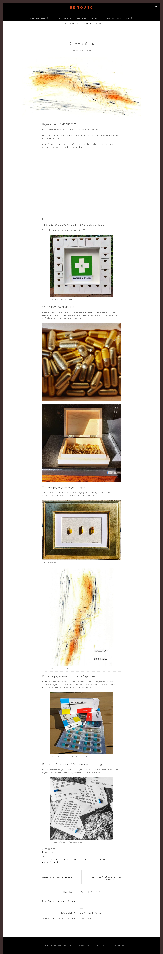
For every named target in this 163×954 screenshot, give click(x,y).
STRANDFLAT (37, 18)
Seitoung (81, 7)
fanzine (77, 859)
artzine (63, 859)
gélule (83, 859)
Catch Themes (117, 945)
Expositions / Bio (118, 18)
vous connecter (60, 918)
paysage (103, 859)
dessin (70, 859)
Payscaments (63, 18)
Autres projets (87, 18)
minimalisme (93, 859)
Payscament (87, 23)
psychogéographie (50, 862)
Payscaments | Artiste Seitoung (62, 901)
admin (88, 50)
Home (62, 23)
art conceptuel (73, 23)
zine (61, 862)
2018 (44, 859)
